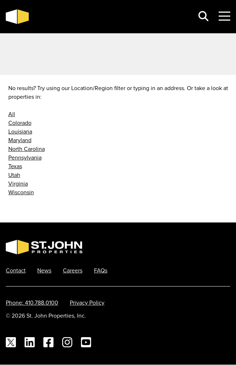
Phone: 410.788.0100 (32, 302)
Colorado (19, 123)
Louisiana (20, 131)
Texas (15, 166)
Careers (72, 270)
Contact (16, 270)
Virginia (18, 183)
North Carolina (26, 149)
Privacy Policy (87, 302)
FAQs (100, 270)
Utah (14, 175)
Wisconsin (21, 192)
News (44, 270)
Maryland (19, 140)
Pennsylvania (25, 157)
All (11, 114)
